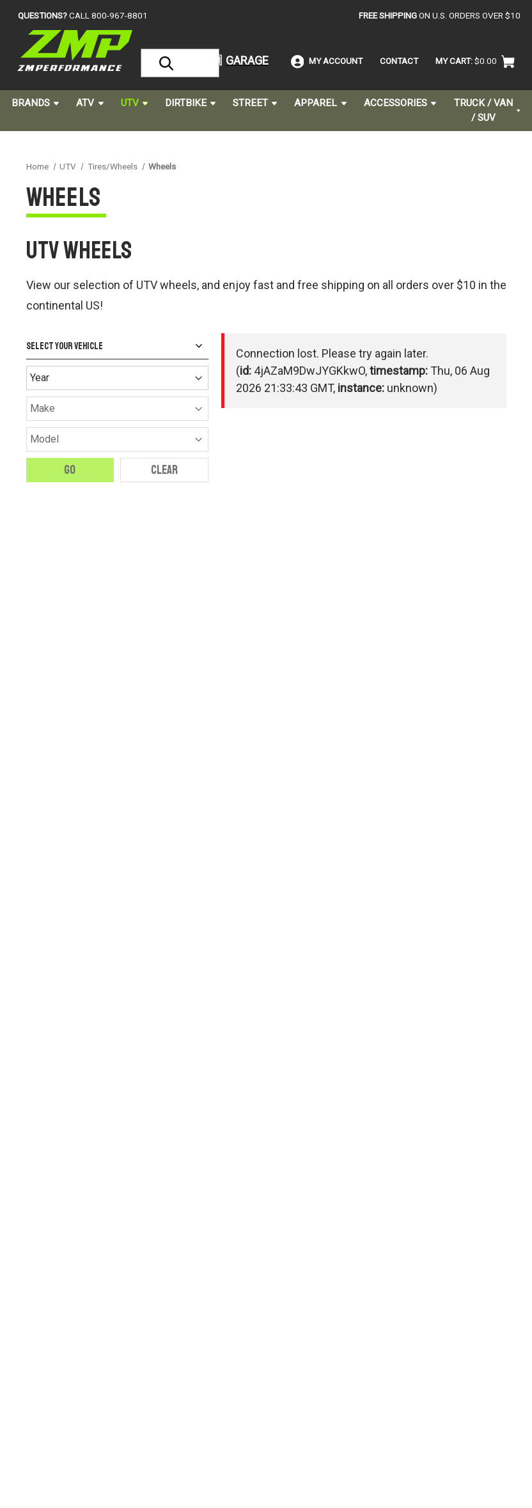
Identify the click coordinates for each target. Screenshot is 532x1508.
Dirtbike (190, 103)
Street (255, 103)
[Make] (117, 409)
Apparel (320, 103)
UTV (134, 103)
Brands (35, 103)
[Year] (117, 378)
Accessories (400, 103)
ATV (89, 103)
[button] (234, 60)
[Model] (117, 439)
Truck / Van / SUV (487, 110)
